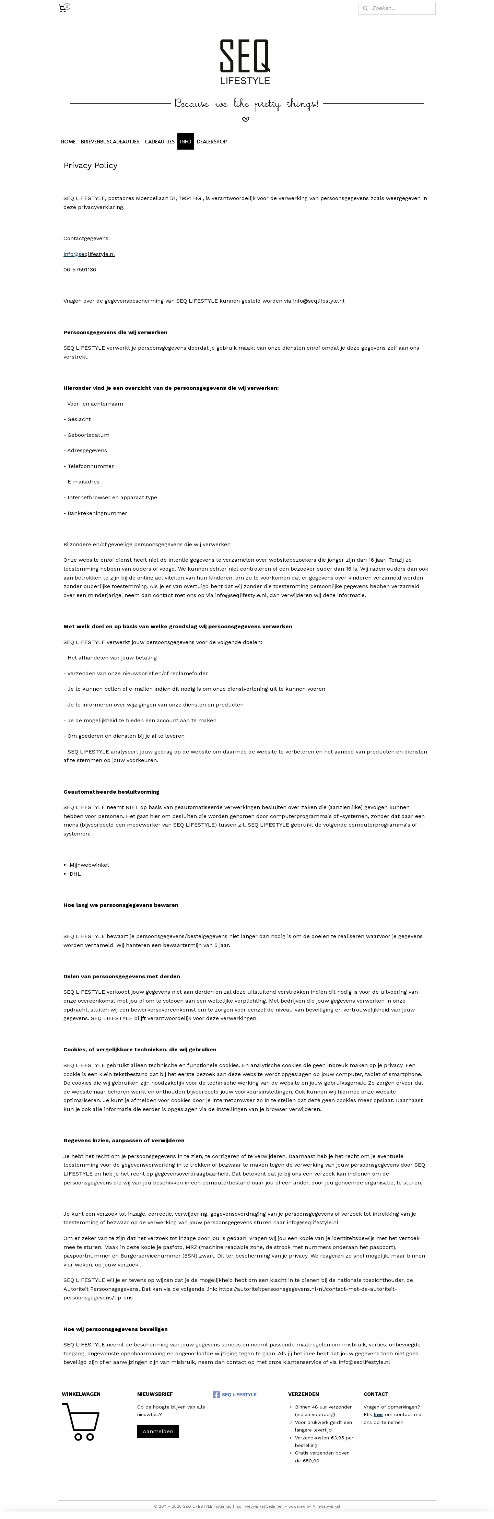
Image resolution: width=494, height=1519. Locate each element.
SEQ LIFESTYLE (235, 1395)
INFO (185, 141)
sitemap (224, 1506)
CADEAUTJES (160, 141)
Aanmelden (158, 1431)
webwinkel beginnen (264, 1506)
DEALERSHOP (212, 141)
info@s (72, 254)
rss (238, 1506)
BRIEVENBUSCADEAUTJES (110, 141)
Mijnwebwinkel (326, 1506)
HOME (68, 141)
